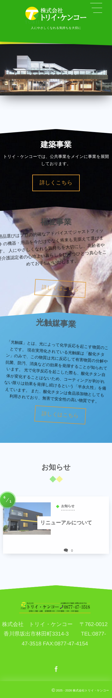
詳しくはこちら (70, 288)
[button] (96, 8)
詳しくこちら (55, 183)
